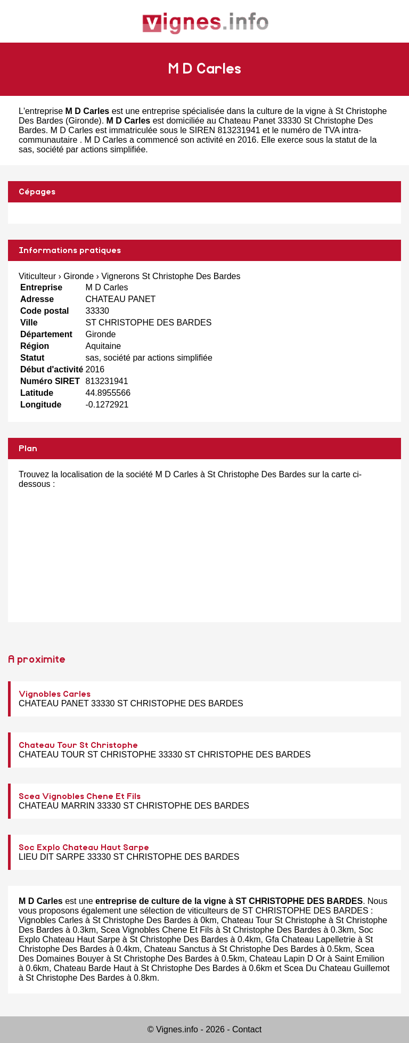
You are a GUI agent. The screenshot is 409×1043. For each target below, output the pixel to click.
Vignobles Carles (55, 694)
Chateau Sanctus (177, 949)
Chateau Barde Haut (93, 968)
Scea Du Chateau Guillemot (336, 968)
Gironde (83, 120)
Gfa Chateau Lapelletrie (310, 939)
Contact (246, 1029)
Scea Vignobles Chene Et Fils (80, 796)
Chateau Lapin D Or (287, 958)
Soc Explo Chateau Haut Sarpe (84, 847)
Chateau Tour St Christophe (78, 745)
